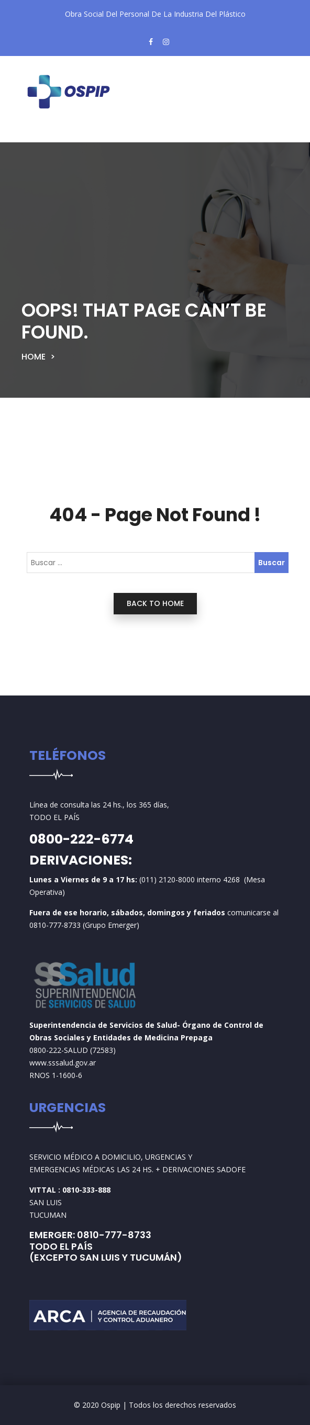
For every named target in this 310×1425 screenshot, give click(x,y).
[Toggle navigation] (47, 134)
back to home (155, 603)
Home (33, 357)
